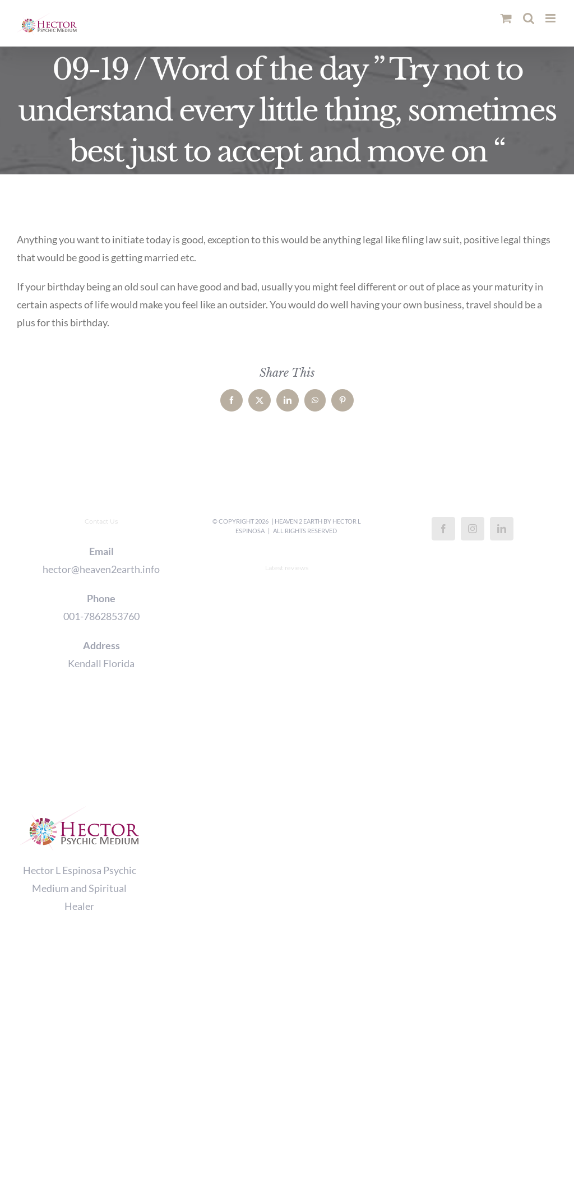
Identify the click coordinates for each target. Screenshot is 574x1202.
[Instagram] (472, 528)
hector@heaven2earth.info (101, 569)
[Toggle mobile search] (528, 18)
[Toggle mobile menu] (551, 18)
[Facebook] (443, 528)
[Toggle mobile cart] (506, 18)
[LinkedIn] (501, 528)
